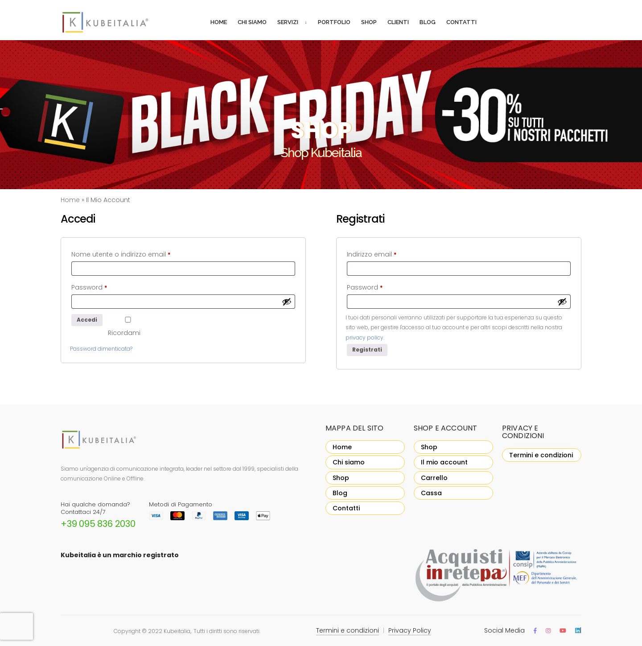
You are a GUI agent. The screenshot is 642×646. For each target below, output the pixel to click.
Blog (428, 22)
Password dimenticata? (101, 348)
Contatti (461, 22)
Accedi (87, 319)
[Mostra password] (287, 301)
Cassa (431, 493)
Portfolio (334, 22)
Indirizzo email (385, 253)
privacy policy (364, 337)
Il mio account (444, 462)
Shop (369, 22)
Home (218, 22)
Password (103, 286)
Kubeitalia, (177, 631)
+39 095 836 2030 (98, 524)
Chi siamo (252, 22)
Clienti (398, 22)
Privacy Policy (409, 630)
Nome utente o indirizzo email (134, 253)
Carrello (434, 477)
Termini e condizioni (541, 455)
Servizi (287, 22)
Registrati (367, 349)
